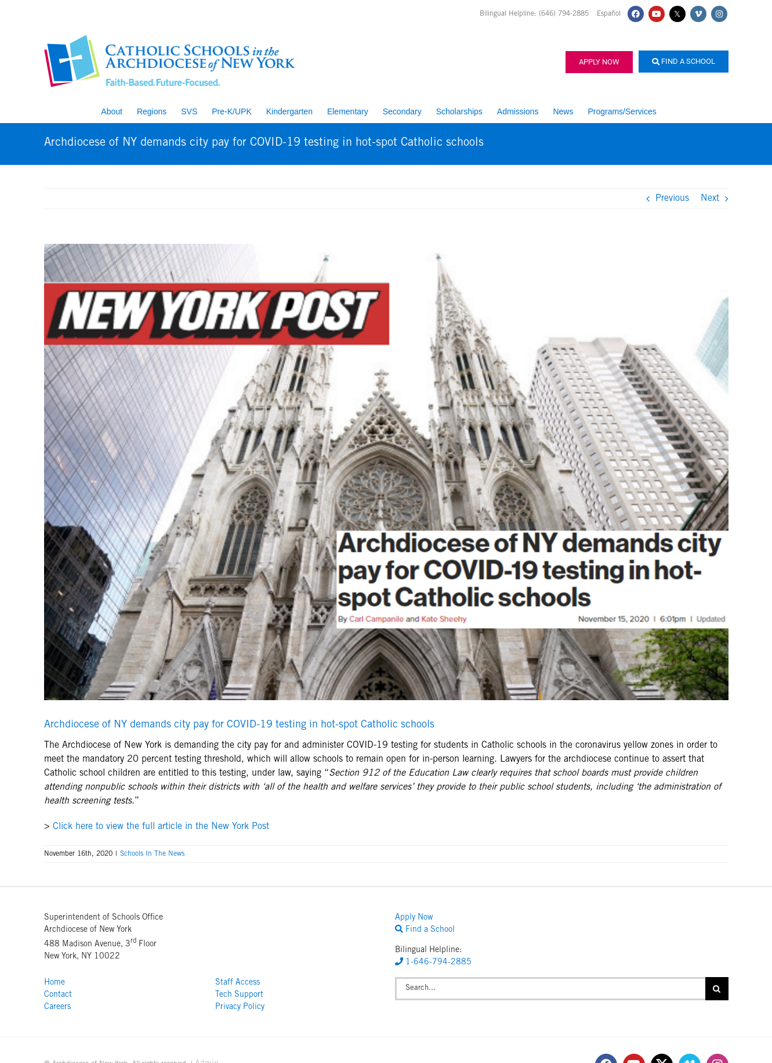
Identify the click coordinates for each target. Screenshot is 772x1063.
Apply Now (599, 61)
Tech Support (239, 995)
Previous (672, 198)
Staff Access (237, 983)
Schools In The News (152, 854)
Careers (57, 1007)
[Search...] (550, 988)
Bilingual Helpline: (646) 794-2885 (535, 13)
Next (710, 198)
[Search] (716, 988)
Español (609, 13)
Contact (58, 995)
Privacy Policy (239, 1007)
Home (54, 983)
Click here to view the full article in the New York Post (161, 826)
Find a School (683, 61)
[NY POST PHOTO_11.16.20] (386, 472)
